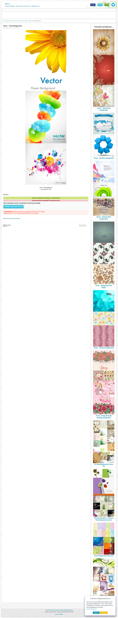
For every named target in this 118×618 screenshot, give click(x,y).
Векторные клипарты (14, 28)
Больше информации (91, 609)
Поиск (92, 4)
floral (14, 218)
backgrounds (17, 218)
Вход (107, 4)
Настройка (103, 612)
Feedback (61, 614)
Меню (100, 4)
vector (7, 218)
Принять (96, 612)
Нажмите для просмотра (14, 207)
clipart (11, 218)
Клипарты (6, 28)
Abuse (56, 614)
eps (9, 218)
